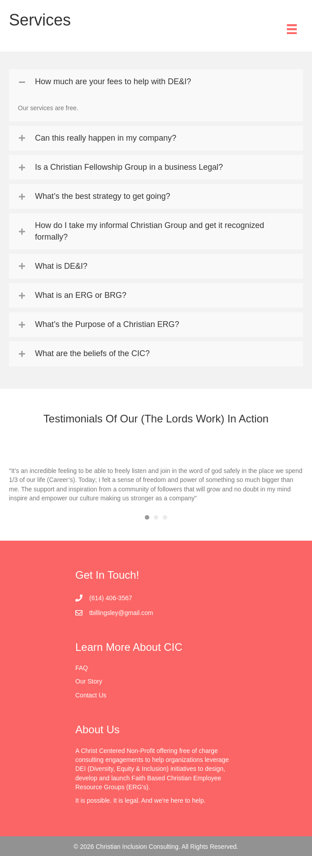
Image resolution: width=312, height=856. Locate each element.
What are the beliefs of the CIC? (92, 353)
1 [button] (147, 517)
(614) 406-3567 (110, 598)
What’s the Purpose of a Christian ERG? (107, 324)
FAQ (81, 667)
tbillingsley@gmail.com (121, 612)
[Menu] (292, 29)
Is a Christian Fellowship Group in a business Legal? (129, 167)
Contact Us (90, 695)
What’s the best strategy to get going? (102, 196)
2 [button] (156, 517)
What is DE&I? (61, 266)
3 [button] (165, 517)
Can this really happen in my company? (105, 137)
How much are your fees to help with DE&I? (113, 81)
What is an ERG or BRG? (80, 295)
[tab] (156, 81)
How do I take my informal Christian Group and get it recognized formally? (149, 231)
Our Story (88, 681)
